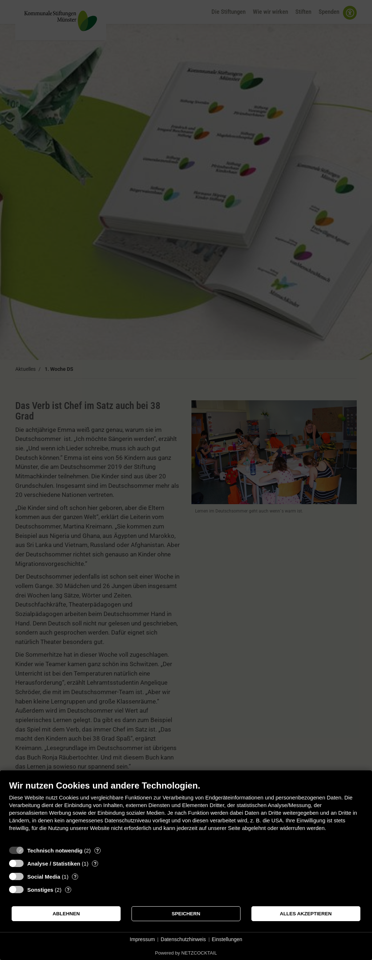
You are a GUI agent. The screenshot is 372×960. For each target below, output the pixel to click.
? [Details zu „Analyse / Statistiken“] (95, 863)
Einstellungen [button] (227, 939)
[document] (186, 811)
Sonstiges (40, 890)
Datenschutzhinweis (183, 939)
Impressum (142, 939)
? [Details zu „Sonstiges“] (68, 889)
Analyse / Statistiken (53, 863)
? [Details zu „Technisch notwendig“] (97, 850)
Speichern (186, 913)
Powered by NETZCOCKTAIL (186, 953)
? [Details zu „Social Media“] (75, 876)
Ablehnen (66, 913)
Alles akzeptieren (306, 913)
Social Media (43, 877)
